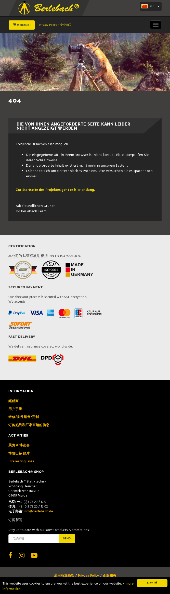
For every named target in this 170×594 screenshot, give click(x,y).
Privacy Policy (48, 25)
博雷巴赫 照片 (19, 453)
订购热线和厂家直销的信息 (28, 425)
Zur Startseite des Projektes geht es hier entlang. (55, 190)
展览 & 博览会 (19, 445)
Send (67, 538)
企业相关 (66, 25)
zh (147, 6)
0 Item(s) (22, 25)
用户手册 (15, 409)
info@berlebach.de (38, 511)
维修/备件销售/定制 (23, 417)
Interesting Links (21, 461)
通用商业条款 (64, 575)
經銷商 (13, 401)
